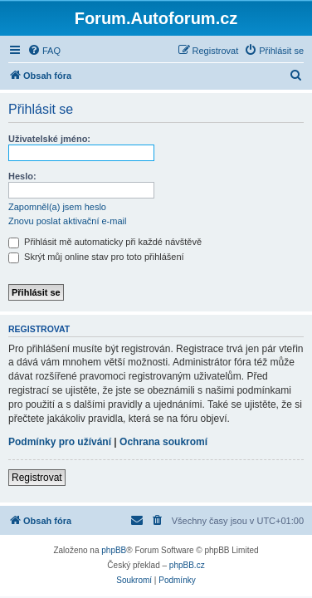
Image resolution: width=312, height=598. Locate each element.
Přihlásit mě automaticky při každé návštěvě (105, 242)
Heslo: (22, 176)
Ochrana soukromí (163, 442)
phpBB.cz (187, 565)
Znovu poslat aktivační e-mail (67, 221)
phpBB (113, 550)
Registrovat (37, 477)
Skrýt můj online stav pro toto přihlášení (96, 257)
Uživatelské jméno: (49, 139)
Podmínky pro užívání (59, 442)
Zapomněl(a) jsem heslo (57, 207)
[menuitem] (44, 51)
